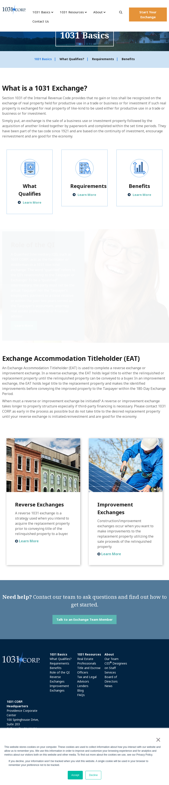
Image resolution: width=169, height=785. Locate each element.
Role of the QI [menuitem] (60, 672)
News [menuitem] (108, 686)
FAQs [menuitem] (81, 695)
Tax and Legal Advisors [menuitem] (87, 679)
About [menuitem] (98, 12)
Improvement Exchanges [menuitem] (59, 688)
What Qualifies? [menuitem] (72, 59)
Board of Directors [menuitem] (111, 679)
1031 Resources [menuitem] (72, 12)
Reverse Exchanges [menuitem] (57, 679)
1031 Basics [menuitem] (41, 12)
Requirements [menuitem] (103, 59)
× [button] (158, 739)
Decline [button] (93, 775)
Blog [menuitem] (80, 690)
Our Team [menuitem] (111, 659)
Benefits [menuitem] (128, 59)
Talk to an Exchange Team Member (84, 619)
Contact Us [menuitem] (40, 21)
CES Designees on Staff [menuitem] (115, 665)
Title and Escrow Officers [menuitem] (88, 670)
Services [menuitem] (110, 672)
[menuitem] (62, 654)
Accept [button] (75, 775)
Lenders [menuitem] (82, 686)
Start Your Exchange (148, 14)
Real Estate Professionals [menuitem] (86, 661)
